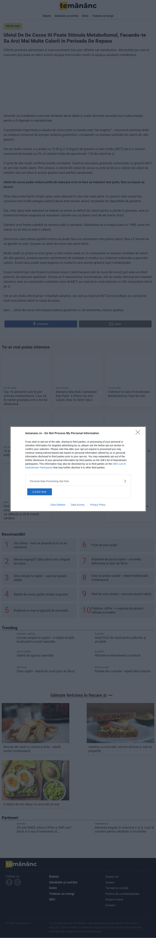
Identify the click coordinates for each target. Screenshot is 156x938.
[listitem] (78, 481)
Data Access (78, 504)
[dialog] (78, 468)
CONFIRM (44, 491)
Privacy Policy (97, 504)
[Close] (139, 433)
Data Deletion (58, 504)
